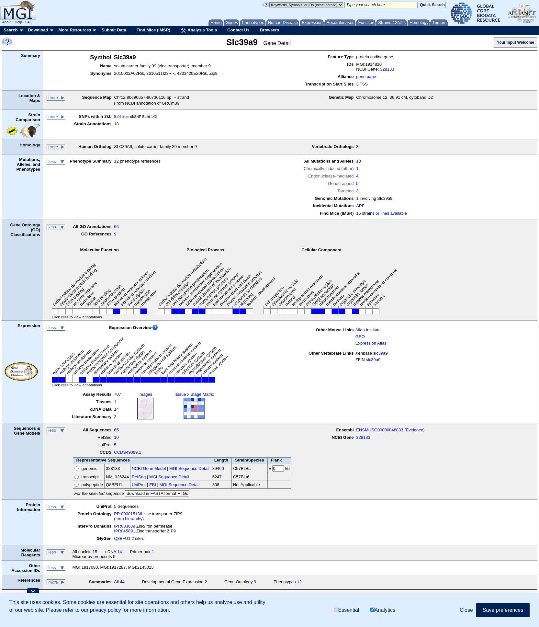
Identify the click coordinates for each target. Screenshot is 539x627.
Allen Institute (368, 329)
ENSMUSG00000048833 (379, 430)
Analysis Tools (199, 30)
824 (117, 116)
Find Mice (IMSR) (153, 30)
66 (116, 226)
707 (117, 394)
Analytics (382, 610)
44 (122, 581)
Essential (346, 610)
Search (10, 30)
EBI (152, 484)
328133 (387, 69)
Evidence (414, 430)
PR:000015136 (128, 513)
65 (116, 430)
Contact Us (238, 30)
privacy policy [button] (105, 610)
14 (116, 409)
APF (360, 205)
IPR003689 (124, 526)
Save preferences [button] (503, 610)
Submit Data (114, 30)
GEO (360, 336)
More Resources (74, 30)
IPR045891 (124, 531)
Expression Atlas (371, 343)
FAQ (28, 22)
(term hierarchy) (129, 518)
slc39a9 (380, 353)
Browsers (269, 30)
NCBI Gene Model (149, 468)
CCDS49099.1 (127, 452)
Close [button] (466, 610)
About (7, 22)
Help (18, 22)
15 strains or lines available (381, 213)
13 (358, 161)
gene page (366, 76)
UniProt (139, 484)
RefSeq (139, 476)
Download (38, 30)
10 (116, 437)
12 (116, 161)
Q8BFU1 (122, 538)
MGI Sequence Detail (189, 468)
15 (95, 551)
